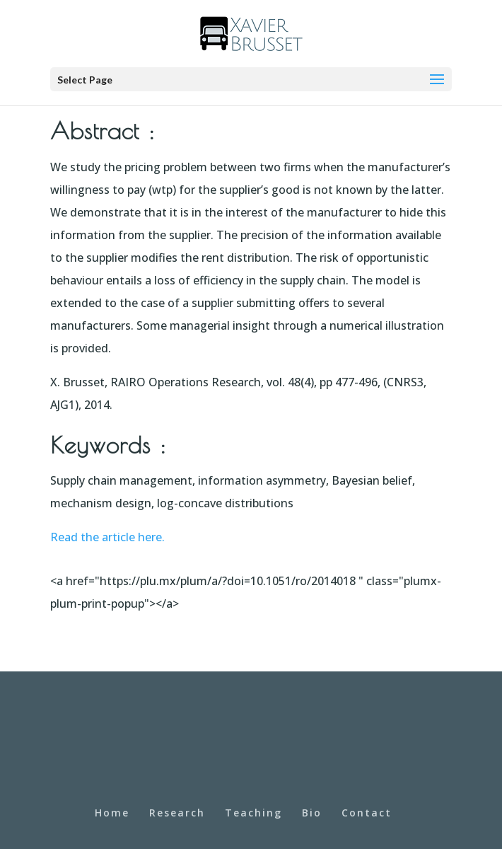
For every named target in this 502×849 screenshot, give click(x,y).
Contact (367, 812)
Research (177, 812)
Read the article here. (107, 537)
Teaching (253, 812)
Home (112, 812)
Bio (312, 812)
